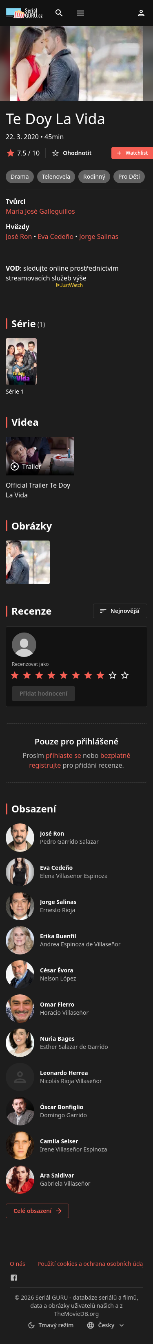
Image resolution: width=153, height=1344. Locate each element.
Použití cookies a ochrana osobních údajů (93, 1263)
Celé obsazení (38, 1211)
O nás (17, 1263)
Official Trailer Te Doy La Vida (38, 490)
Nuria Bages (57, 1038)
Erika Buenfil (58, 936)
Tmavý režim (50, 1325)
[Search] (59, 13)
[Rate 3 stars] (39, 675)
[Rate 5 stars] (64, 675)
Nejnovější (119, 611)
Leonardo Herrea (64, 1073)
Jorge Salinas (98, 236)
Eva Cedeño (55, 236)
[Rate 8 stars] (100, 675)
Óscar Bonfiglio (61, 1107)
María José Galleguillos (40, 211)
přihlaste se (63, 755)
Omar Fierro (57, 1004)
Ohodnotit (71, 153)
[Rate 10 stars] (125, 675)
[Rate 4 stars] (51, 675)
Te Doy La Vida (55, 119)
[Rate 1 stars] (15, 675)
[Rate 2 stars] (27, 675)
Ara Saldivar (57, 1175)
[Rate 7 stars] (88, 675)
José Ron (19, 236)
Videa (25, 422)
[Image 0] (28, 562)
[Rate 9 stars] (112, 675)
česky (106, 1325)
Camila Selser (59, 1141)
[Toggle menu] (80, 13)
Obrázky (31, 525)
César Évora (56, 970)
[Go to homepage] (25, 13)
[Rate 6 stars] (76, 675)
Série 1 (15, 391)
